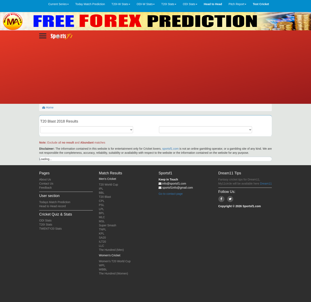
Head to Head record (52, 206)
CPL (101, 200)
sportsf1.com (170, 148)
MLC (102, 217)
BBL (101, 192)
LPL (101, 209)
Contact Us (46, 183)
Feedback (45, 187)
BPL (101, 213)
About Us (45, 179)
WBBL (103, 269)
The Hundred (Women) (113, 273)
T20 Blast (105, 196)
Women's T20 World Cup (115, 261)
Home (47, 107)
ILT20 (102, 241)
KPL (101, 233)
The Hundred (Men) (111, 249)
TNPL (102, 229)
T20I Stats (45, 224)
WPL (102, 265)
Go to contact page (171, 193)
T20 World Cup (108, 184)
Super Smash (107, 225)
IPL (101, 188)
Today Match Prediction (90, 4)
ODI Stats (45, 220)
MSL (102, 221)
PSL (101, 205)
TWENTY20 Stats (50, 228)
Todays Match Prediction (54, 202)
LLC (101, 245)
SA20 (102, 237)
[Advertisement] (155, 73)
